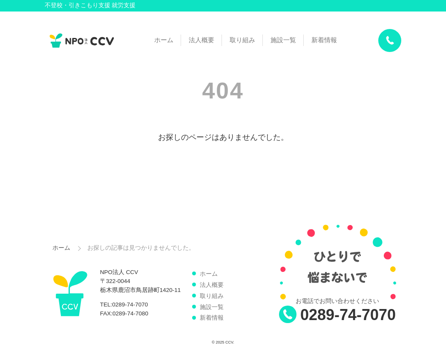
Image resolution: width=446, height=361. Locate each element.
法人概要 (201, 39)
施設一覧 (283, 39)
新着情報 (324, 39)
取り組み (242, 39)
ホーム (163, 39)
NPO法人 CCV (82, 40)
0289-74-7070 (348, 314)
